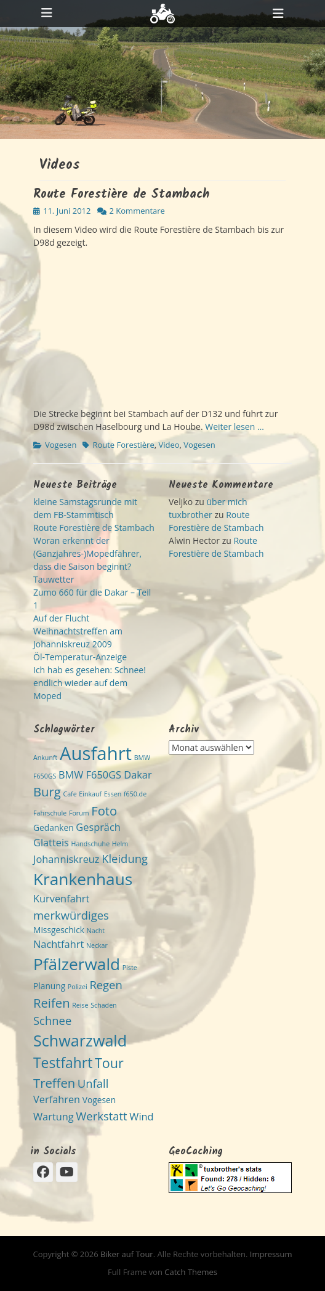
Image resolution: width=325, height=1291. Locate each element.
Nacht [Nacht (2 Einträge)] (96, 930)
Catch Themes (190, 1271)
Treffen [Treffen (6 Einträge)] (54, 1082)
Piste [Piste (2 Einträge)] (129, 967)
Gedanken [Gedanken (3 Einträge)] (53, 827)
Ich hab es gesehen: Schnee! (89, 670)
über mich (226, 502)
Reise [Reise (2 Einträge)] (80, 1005)
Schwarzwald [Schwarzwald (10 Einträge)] (80, 1040)
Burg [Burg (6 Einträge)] (47, 791)
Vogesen (60, 444)
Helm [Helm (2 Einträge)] (120, 844)
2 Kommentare (137, 210)
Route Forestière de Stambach (121, 194)
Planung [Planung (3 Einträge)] (49, 986)
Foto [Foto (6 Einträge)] (104, 810)
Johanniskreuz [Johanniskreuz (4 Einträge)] (66, 859)
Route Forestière (123, 444)
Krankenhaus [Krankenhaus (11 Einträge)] (82, 879)
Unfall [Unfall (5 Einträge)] (93, 1083)
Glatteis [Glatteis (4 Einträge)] (51, 842)
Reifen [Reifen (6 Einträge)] (51, 1002)
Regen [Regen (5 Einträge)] (105, 984)
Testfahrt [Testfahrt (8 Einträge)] (62, 1062)
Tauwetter (53, 579)
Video (168, 444)
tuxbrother (190, 514)
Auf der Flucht (61, 618)
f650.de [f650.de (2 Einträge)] (135, 794)
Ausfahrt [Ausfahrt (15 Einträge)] (96, 753)
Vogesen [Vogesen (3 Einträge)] (99, 1100)
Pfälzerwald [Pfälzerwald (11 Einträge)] (76, 964)
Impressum (271, 1254)
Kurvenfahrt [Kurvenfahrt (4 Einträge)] (61, 898)
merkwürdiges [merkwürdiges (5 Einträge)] (71, 915)
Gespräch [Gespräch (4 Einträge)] (98, 827)
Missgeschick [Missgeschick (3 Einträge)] (58, 930)
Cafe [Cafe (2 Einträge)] (69, 794)
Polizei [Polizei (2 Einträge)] (77, 986)
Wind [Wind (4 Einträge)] (141, 1116)
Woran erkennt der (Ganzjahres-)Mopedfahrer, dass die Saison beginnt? (87, 553)
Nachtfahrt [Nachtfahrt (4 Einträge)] (58, 944)
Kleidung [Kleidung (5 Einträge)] (125, 858)
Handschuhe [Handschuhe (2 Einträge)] (90, 844)
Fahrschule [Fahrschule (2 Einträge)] (49, 813)
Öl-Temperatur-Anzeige (80, 657)
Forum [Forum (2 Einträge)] (79, 813)
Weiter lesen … (234, 426)
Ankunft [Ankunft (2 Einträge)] (45, 757)
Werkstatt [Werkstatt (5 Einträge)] (101, 1115)
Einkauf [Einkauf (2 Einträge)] (90, 794)
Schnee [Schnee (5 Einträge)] (52, 1020)
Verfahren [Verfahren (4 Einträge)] (56, 1099)
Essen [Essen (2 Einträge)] (113, 794)
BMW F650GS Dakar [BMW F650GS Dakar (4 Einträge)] (105, 775)
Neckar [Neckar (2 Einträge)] (97, 945)
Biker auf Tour (126, 1254)
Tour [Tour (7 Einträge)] (109, 1063)
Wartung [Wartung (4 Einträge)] (53, 1116)
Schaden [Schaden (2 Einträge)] (103, 1005)
